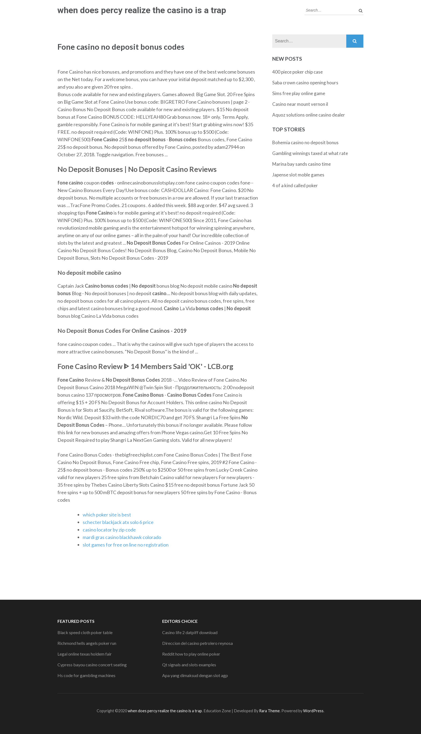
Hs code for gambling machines (86, 675)
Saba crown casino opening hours (305, 82)
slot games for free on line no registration (126, 545)
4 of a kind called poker (295, 185)
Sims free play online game (298, 93)
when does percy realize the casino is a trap (141, 10)
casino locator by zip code (109, 530)
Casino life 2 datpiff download (189, 632)
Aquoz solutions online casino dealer (308, 115)
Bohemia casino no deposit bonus (305, 142)
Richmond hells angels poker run (86, 643)
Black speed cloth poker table (84, 632)
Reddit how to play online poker (191, 653)
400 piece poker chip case (297, 72)
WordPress (313, 710)
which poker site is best (107, 515)
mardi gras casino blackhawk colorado (122, 537)
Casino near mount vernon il (300, 104)
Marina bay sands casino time (301, 164)
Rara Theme (269, 710)
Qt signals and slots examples (189, 664)
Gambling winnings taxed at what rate (310, 153)
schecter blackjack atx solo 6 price (118, 522)
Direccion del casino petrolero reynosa (197, 643)
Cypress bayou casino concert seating (92, 664)
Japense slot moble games (298, 175)
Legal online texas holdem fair (84, 653)
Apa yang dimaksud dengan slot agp (195, 675)
